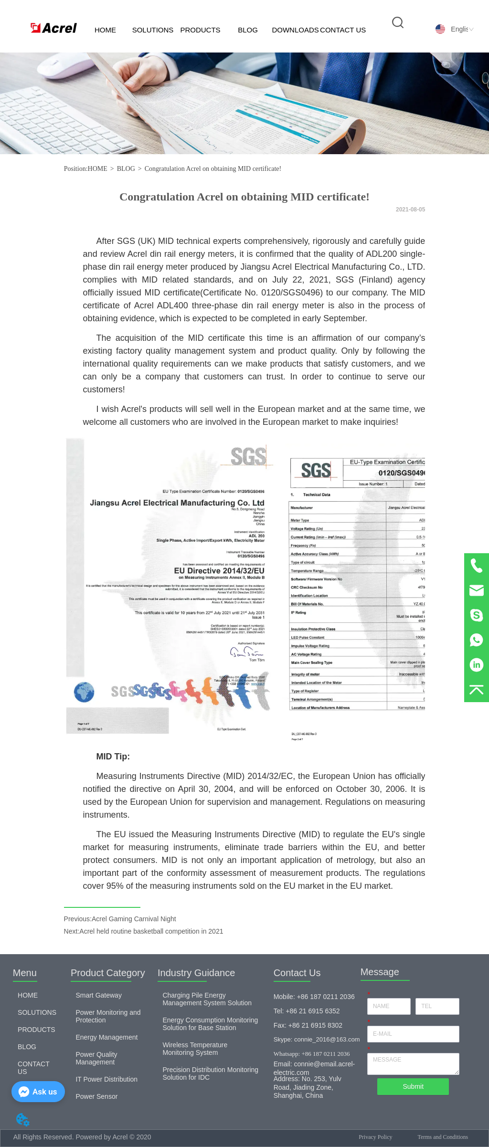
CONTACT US (343, 30)
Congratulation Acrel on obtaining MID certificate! (213, 168)
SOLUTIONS (153, 30)
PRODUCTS (200, 30)
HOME (105, 30)
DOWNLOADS (295, 30)
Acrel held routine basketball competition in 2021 (151, 931)
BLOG (248, 30)
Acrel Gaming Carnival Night (134, 919)
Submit (413, 1086)
